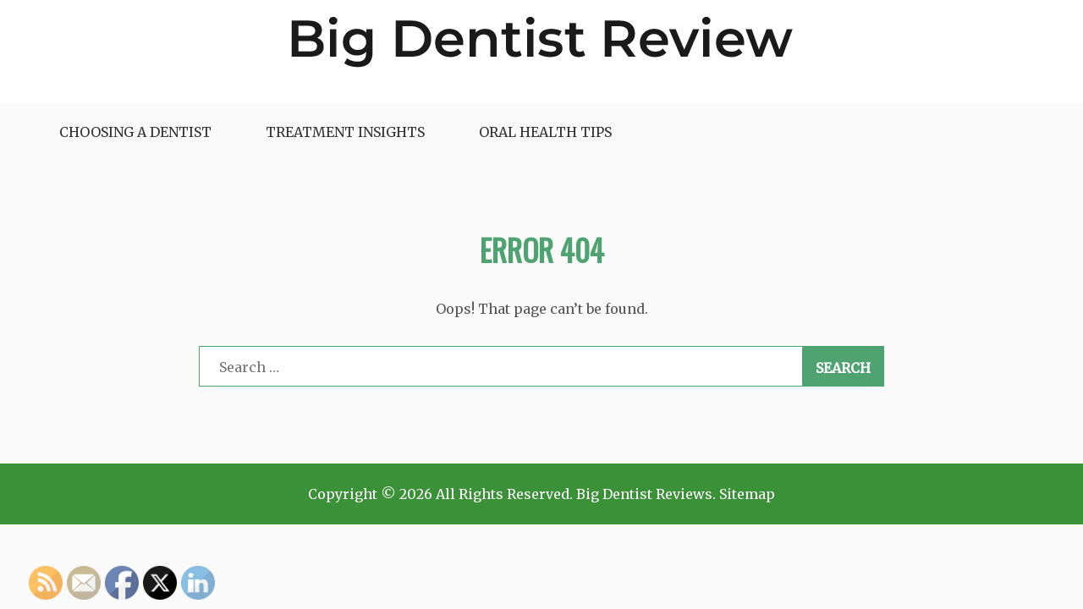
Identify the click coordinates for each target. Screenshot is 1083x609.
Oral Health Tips (545, 131)
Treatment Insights (345, 131)
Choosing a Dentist (135, 131)
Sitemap (747, 494)
